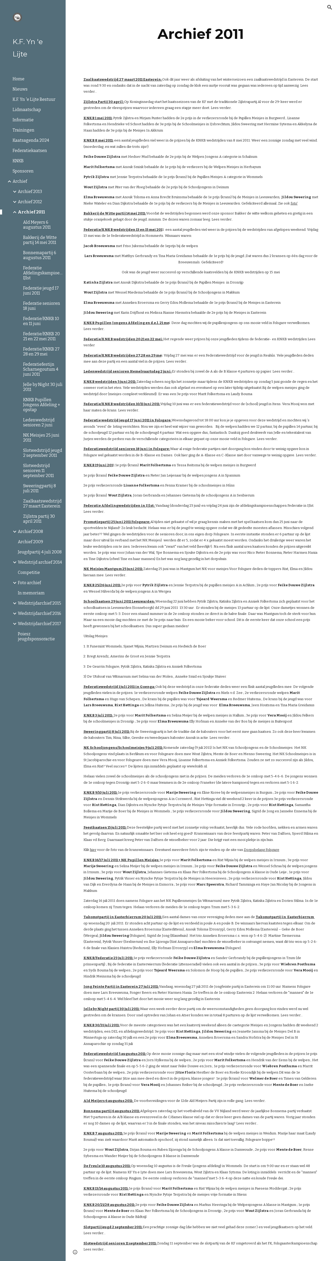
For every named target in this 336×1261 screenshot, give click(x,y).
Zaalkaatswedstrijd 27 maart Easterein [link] (42, 504)
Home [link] (18, 78)
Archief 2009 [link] (30, 541)
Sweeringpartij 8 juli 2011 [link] (39, 488)
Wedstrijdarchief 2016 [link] (39, 613)
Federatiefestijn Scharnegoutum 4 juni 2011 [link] (40, 369)
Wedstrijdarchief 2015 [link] (39, 603)
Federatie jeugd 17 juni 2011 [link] (41, 291)
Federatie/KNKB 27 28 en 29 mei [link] (41, 352)
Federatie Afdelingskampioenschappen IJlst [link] (42, 272)
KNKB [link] (18, 160)
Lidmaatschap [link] (27, 109)
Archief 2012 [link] (30, 201)
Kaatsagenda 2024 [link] (31, 140)
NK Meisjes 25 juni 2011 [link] (41, 438)
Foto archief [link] (29, 582)
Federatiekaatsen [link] (30, 150)
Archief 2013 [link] (30, 191)
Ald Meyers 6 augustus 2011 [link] (37, 225)
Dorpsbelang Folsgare (261, 850)
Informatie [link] (23, 119)
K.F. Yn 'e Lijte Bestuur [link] (34, 99)
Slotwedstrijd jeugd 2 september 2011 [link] (42, 453)
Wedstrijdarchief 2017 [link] (39, 623)
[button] (329, 7)
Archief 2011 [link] (31, 212)
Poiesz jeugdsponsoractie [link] (36, 636)
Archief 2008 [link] (30, 531)
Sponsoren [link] (23, 171)
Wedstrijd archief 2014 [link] (40, 562)
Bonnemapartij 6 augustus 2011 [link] (39, 255)
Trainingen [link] (23, 130)
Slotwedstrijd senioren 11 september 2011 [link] (38, 470)
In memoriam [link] (31, 592)
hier (93, 850)
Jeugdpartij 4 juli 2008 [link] (40, 552)
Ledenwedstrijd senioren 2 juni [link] (39, 422)
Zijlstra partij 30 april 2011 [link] (39, 519)
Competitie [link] (29, 572)
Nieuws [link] (20, 89)
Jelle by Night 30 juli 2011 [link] (42, 387)
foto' (294, 203)
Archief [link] (20, 181)
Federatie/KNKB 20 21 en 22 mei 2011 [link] (41, 336)
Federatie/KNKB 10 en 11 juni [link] (41, 321)
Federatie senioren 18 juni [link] (41, 306)
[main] (200, 34)
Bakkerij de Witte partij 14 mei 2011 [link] (40, 240)
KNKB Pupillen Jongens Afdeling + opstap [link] (41, 404)
